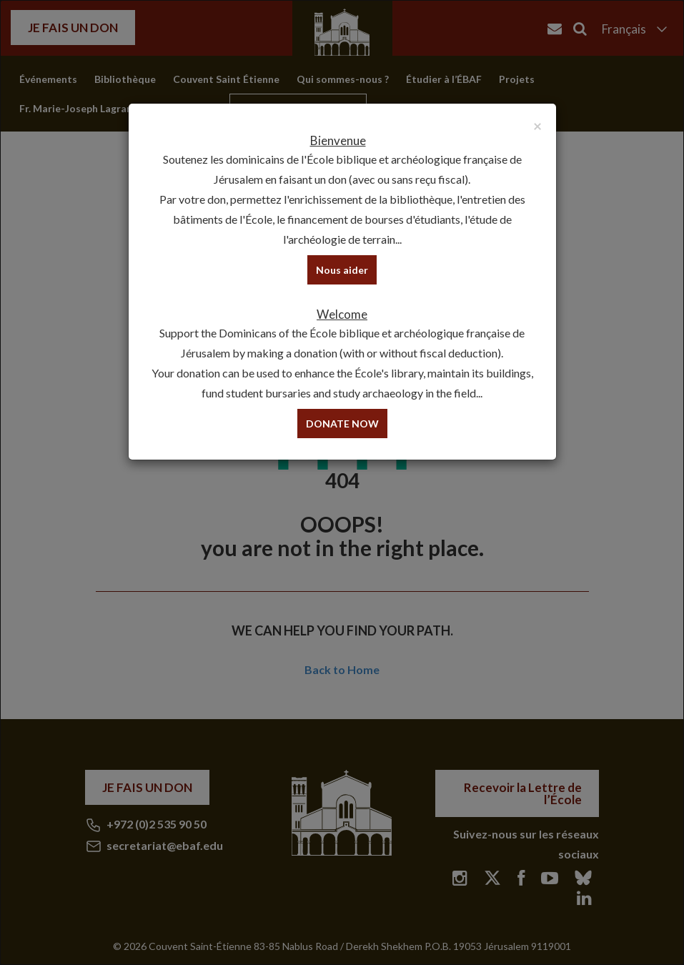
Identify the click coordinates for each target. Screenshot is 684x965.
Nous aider (342, 270)
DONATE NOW (342, 423)
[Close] (537, 125)
